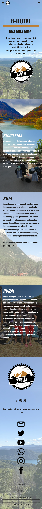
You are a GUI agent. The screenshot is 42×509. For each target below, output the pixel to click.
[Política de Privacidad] (21, 497)
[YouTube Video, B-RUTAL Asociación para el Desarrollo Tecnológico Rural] (21, 114)
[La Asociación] (21, 484)
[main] (21, 22)
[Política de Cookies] (21, 504)
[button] (2, 3)
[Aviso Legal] (21, 491)
